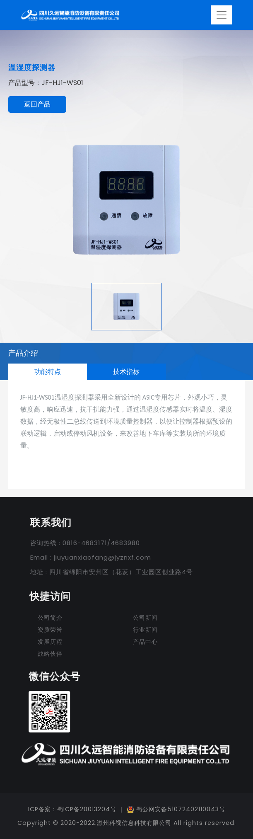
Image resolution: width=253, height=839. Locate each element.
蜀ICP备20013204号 (86, 809)
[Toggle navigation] (221, 14)
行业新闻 (145, 630)
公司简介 (50, 617)
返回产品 (37, 104)
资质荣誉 (50, 630)
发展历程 (50, 642)
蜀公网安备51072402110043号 (176, 809)
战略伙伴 (50, 654)
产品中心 (145, 642)
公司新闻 (145, 617)
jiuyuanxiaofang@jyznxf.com (99, 557)
